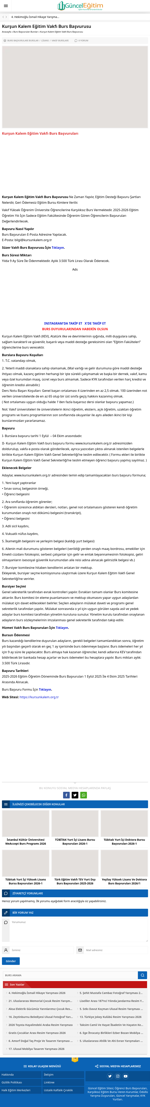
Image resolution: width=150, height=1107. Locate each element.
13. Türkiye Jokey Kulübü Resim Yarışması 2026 (110, 1017)
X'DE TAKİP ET (95, 323)
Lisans (45, 40)
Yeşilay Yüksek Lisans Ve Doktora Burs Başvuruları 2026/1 (124, 881)
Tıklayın (58, 247)
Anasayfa (6, 31)
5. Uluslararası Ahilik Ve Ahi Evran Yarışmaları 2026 (112, 1041)
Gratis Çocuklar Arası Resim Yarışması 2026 (37, 1033)
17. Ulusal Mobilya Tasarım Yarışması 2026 (36, 1049)
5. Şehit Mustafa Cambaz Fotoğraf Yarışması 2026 (112, 993)
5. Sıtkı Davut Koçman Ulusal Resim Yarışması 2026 (112, 1009)
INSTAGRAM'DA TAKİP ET (63, 323)
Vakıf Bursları (60, 40)
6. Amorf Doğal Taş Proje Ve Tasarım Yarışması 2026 (41, 1041)
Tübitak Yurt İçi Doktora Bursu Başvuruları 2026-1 (124, 841)
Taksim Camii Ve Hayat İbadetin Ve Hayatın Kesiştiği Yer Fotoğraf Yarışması (112, 1025)
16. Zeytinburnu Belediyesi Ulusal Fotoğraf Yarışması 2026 (41, 1017)
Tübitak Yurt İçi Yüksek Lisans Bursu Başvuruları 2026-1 (25, 881)
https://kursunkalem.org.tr (39, 697)
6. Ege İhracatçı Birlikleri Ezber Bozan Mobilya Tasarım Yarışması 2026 (112, 1033)
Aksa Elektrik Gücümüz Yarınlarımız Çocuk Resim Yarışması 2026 (41, 1009)
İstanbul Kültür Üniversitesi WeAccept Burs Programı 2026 (25, 841)
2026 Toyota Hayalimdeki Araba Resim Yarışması (41, 1025)
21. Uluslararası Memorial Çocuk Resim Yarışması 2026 (41, 1001)
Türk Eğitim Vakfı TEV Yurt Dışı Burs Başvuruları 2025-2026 (75, 881)
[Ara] (70, 975)
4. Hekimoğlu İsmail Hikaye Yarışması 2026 (38, 17)
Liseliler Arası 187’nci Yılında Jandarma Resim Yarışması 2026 (112, 1001)
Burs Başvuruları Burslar (25, 31)
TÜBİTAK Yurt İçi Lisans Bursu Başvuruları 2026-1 (75, 841)
